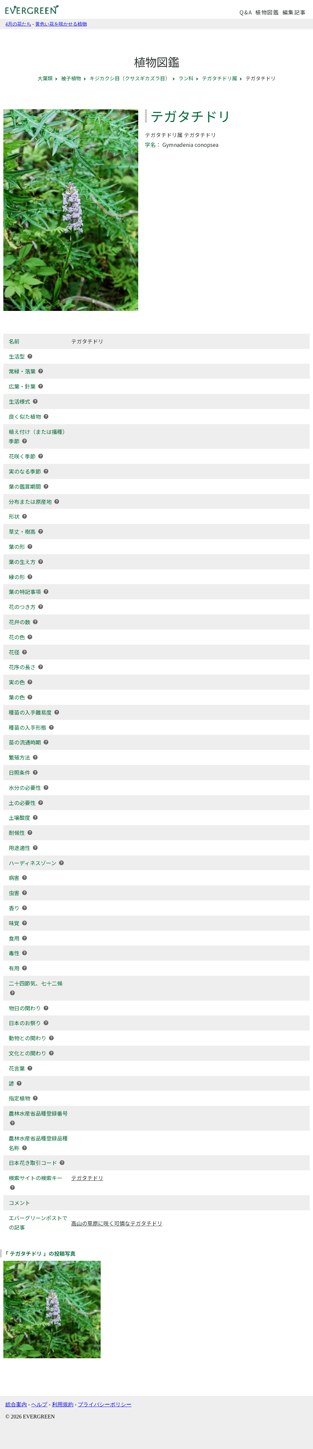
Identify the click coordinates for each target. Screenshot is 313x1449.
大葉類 (45, 78)
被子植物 (71, 78)
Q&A (246, 12)
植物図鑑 (267, 12)
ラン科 (186, 78)
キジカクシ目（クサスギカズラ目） (130, 78)
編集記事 (294, 12)
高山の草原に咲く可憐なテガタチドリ (116, 1223)
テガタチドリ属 (219, 78)
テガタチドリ (87, 1178)
